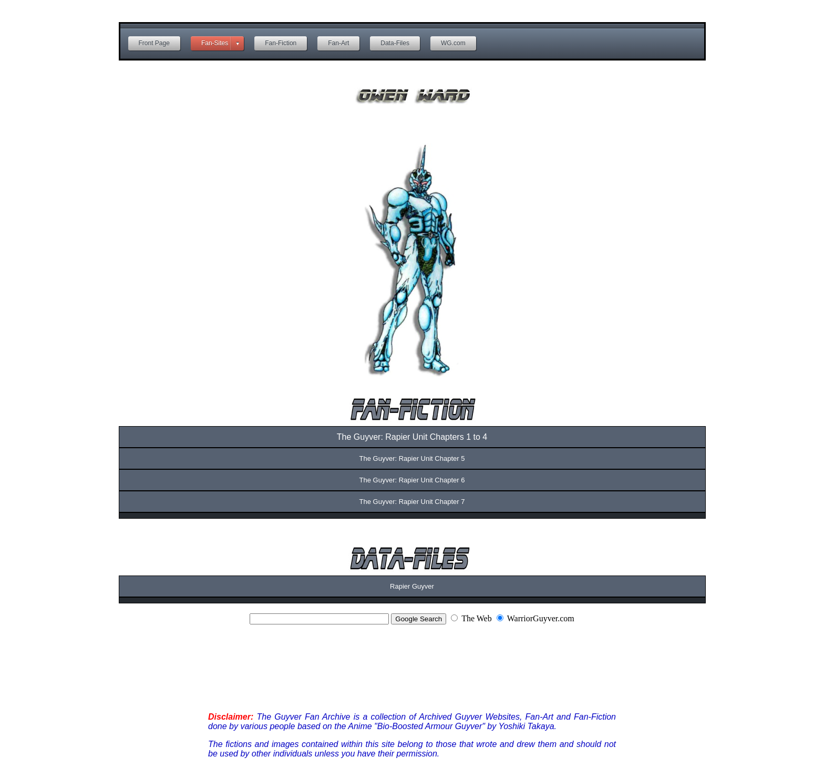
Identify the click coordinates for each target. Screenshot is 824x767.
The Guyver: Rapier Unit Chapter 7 (412, 502)
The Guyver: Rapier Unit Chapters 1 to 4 (412, 436)
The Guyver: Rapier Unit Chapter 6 (412, 480)
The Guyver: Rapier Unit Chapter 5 (412, 458)
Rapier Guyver (412, 586)
